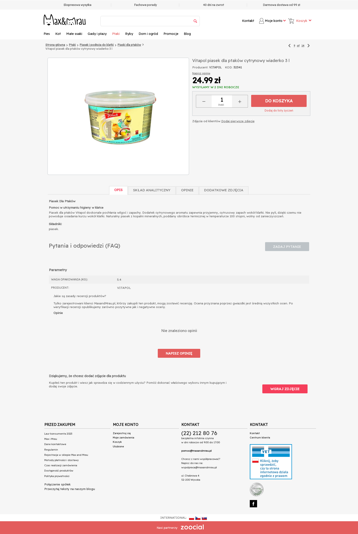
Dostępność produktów (58, 470)
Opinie (187, 190)
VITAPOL (215, 67)
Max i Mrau (50, 439)
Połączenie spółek (57, 484)
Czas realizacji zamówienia (60, 465)
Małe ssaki (74, 34)
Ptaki (116, 34)
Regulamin (51, 449)
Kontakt (248, 21)
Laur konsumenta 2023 (58, 433)
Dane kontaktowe (55, 444)
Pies (47, 34)
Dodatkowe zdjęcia (223, 190)
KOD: (228, 67)
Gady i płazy (97, 34)
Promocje (170, 34)
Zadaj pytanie (287, 246)
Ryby (129, 34)
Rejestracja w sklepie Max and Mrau (66, 454)
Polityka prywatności (56, 476)
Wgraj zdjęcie (285, 389)
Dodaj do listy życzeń (279, 110)
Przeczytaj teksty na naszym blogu (69, 489)
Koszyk (117, 441)
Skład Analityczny (152, 190)
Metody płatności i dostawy (61, 460)
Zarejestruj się (122, 433)
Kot (58, 34)
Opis (118, 190)
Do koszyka (279, 101)
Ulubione (118, 446)
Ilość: (221, 104)
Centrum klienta (260, 437)
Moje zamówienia (123, 437)
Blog (187, 34)
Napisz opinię (201, 73)
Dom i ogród (148, 34)
